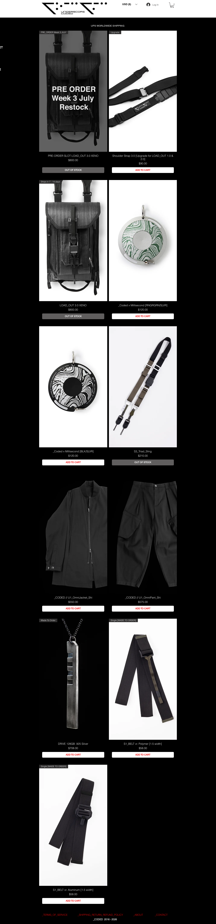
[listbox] (129, 4)
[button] (129, 4)
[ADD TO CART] (143, 170)
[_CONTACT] (161, 915)
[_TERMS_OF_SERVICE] (55, 915)
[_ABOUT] (138, 915)
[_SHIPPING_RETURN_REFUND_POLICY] (100, 915)
